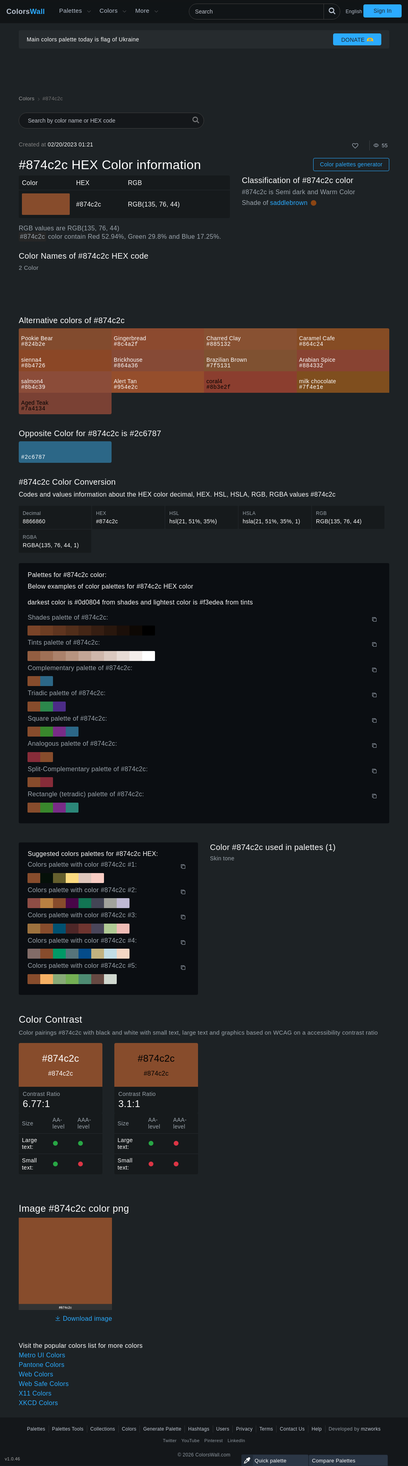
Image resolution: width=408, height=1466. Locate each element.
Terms (266, 1429)
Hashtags (198, 1429)
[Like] (355, 146)
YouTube (190, 1440)
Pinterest (213, 1440)
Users (223, 1429)
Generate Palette (162, 1429)
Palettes (70, 10)
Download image (83, 1318)
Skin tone (222, 858)
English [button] (354, 11)
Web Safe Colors (44, 1383)
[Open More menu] (89, 11)
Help (317, 1429)
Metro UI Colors (42, 1355)
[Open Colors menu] (124, 11)
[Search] (264, 11)
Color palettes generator (351, 164)
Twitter (170, 1440)
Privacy (244, 1429)
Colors (25, 12)
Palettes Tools (68, 1429)
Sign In (382, 11)
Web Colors (36, 1374)
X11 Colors (35, 1393)
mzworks (371, 1429)
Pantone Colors (42, 1364)
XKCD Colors (38, 1403)
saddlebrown (289, 202)
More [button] (142, 10)
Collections (102, 1429)
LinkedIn (236, 1440)
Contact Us (292, 1429)
